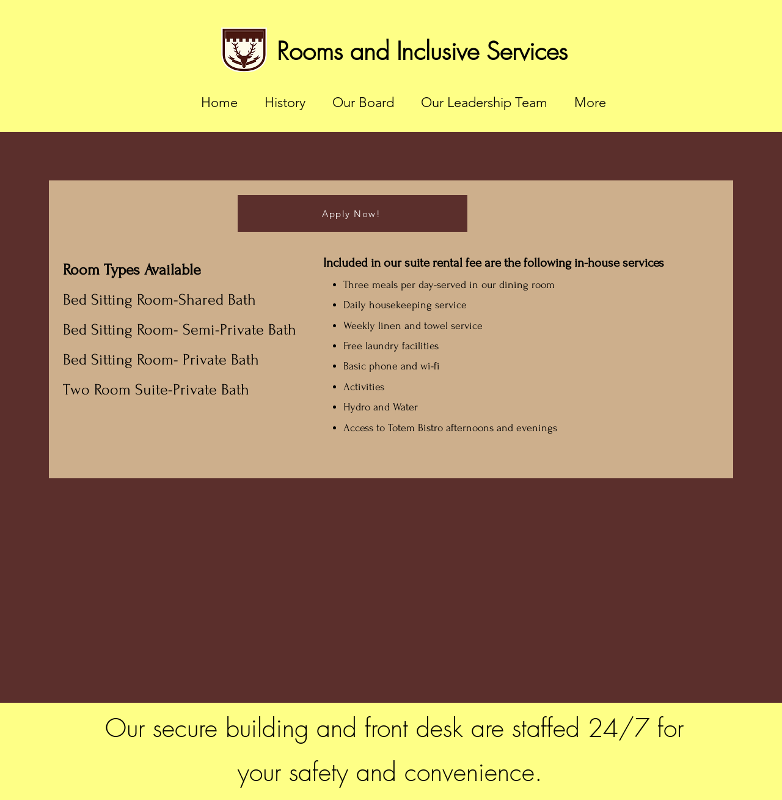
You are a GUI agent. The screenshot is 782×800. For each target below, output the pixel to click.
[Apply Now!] (352, 213)
